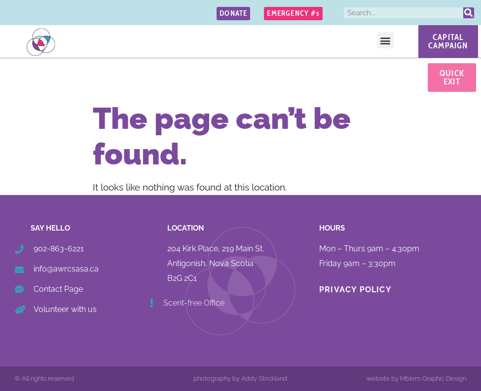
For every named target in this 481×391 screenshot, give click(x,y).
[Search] (468, 12)
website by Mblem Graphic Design (416, 378)
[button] (385, 40)
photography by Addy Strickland (240, 378)
